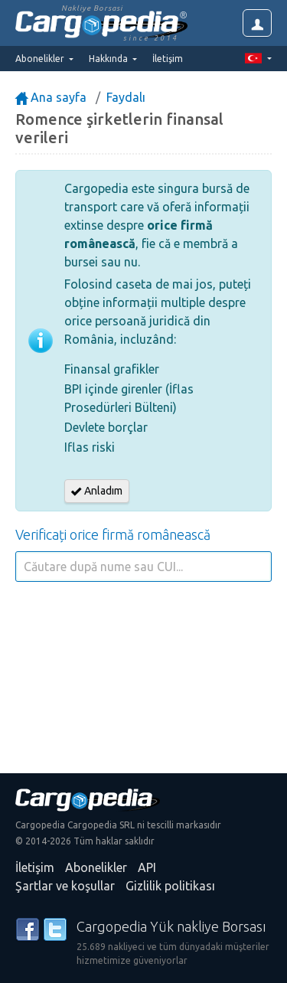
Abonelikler (96, 867)
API (147, 867)
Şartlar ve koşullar (65, 886)
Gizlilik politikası (170, 886)
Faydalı (125, 97)
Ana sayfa (50, 97)
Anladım (96, 491)
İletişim (167, 59)
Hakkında (109, 59)
